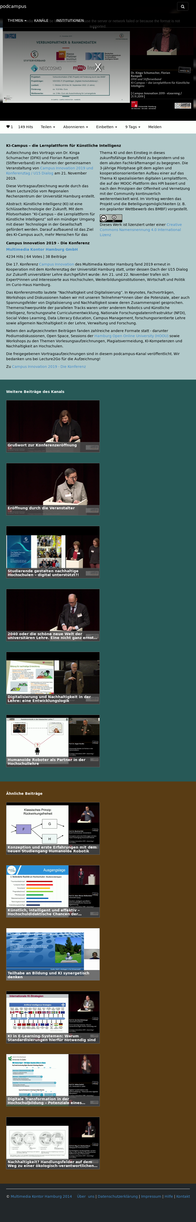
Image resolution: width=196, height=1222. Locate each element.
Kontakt (183, 1196)
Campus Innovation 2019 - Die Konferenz (49, 367)
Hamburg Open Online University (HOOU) (131, 336)
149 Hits (25, 127)
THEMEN (17, 20)
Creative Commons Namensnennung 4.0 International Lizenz (141, 230)
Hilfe (169, 1196)
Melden (155, 127)
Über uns (85, 1196)
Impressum (151, 1196)
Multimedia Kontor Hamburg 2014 (41, 1196)
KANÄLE (41, 20)
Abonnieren (75, 127)
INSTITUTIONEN (70, 20)
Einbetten (106, 127)
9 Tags (132, 127)
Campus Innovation (56, 264)
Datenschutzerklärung (118, 1196)
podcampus (13, 6)
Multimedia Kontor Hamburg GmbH (42, 249)
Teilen (48, 127)
